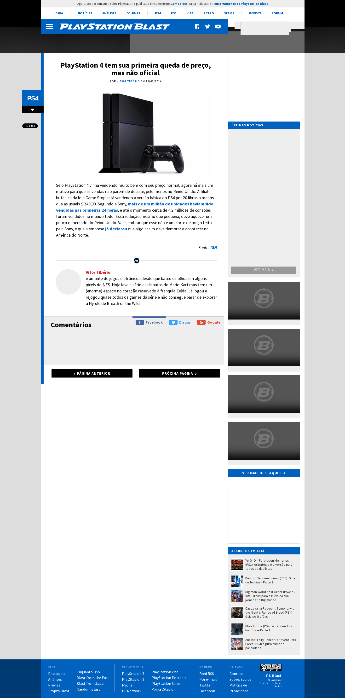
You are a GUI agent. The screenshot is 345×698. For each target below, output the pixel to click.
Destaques (56, 673)
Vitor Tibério (98, 272)
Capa (59, 13)
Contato (236, 673)
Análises (109, 13)
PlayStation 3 (133, 673)
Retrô (208, 13)
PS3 (174, 13)
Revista (255, 13)
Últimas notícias (247, 125)
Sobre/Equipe (241, 679)
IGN (213, 247)
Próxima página (177, 373)
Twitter (205, 685)
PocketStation (163, 689)
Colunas (133, 13)
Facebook (149, 322)
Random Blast (88, 689)
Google (208, 322)
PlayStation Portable (169, 677)
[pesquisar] (266, 28)
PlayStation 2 (133, 679)
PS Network (131, 690)
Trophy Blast (58, 690)
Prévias (54, 685)
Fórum (277, 13)
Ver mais (264, 270)
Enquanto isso (88, 671)
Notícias (85, 13)
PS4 (158, 13)
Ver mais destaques (262, 473)
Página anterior (93, 373)
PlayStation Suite (165, 683)
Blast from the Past (93, 677)
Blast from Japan (91, 683)
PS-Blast (274, 675)
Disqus (180, 322)
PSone (127, 685)
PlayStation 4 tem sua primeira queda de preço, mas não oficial (136, 68)
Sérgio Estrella (266, 683)
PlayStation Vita (164, 671)
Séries (229, 13)
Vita (190, 13)
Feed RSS (206, 673)
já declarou (116, 229)
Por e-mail (208, 679)
